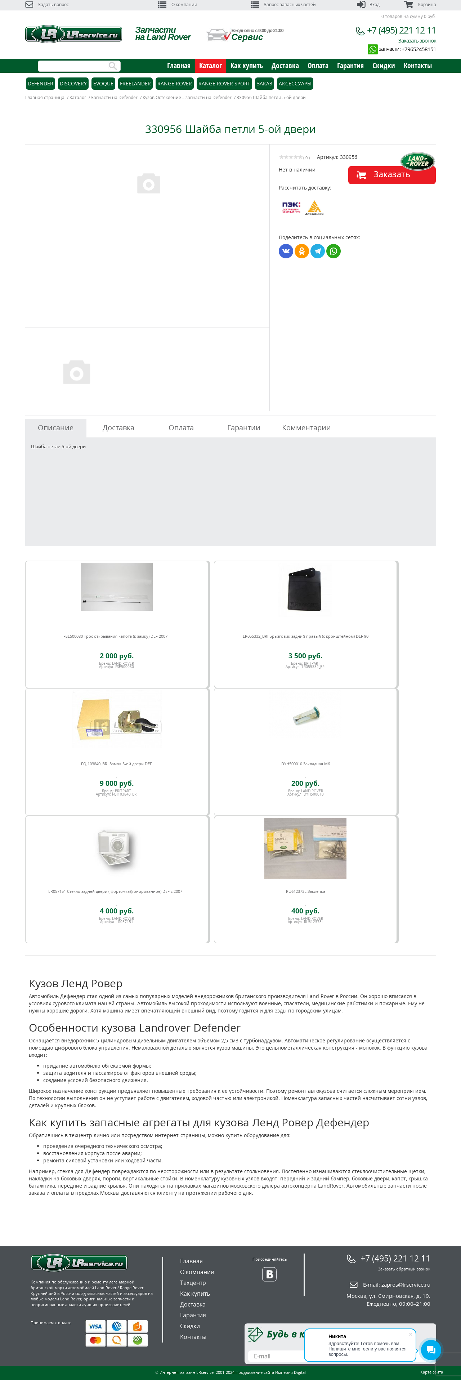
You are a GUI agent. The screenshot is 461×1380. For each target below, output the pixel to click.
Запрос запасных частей (283, 4)
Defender (40, 83)
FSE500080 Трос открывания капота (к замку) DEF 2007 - (116, 636)
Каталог (210, 65)
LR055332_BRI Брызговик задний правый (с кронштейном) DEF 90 (305, 636)
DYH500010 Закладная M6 (305, 763)
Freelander (135, 83)
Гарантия (350, 65)
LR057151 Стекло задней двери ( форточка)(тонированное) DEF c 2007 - (116, 891)
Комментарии (306, 427)
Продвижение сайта (255, 1372)
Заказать (391, 174)
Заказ (264, 83)
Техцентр (193, 1283)
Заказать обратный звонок (404, 1269)
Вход (368, 4)
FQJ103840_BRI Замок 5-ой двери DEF (116, 763)
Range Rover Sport (224, 83)
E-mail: (396, 1284)
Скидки (383, 65)
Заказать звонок (417, 40)
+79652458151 (419, 49)
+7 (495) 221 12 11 (401, 30)
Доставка (285, 65)
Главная (179, 65)
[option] (148, 183)
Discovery (73, 83)
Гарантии (243, 427)
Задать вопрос (47, 4)
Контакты (418, 65)
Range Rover (174, 83)
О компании (177, 4)
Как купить (246, 65)
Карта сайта (431, 1372)
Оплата (318, 65)
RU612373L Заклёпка (305, 891)
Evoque (103, 83)
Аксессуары (295, 83)
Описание (55, 427)
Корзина (420, 4)
